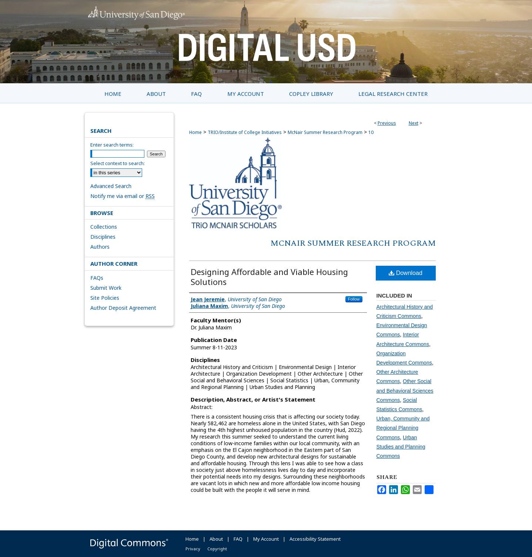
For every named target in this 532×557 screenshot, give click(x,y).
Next (413, 123)
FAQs (96, 277)
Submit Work (105, 287)
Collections (103, 226)
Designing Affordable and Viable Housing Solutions (269, 276)
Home (195, 132)
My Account (266, 539)
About (216, 539)
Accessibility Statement (315, 539)
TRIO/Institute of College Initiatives (245, 132)
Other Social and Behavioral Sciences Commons (405, 390)
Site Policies (104, 297)
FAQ (238, 539)
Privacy (192, 548)
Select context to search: (117, 163)
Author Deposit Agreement (123, 307)
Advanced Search (110, 185)
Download (405, 273)
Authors (100, 246)
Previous (387, 123)
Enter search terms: (112, 144)
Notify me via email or (122, 195)
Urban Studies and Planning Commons (401, 446)
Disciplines (103, 236)
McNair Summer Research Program (325, 132)
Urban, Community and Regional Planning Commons (403, 428)
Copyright (217, 548)
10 (371, 132)
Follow (354, 299)
